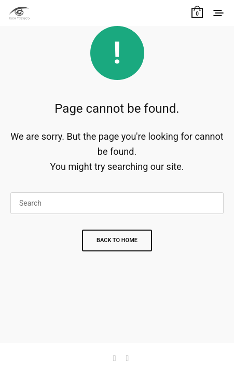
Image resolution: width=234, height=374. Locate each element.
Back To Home (117, 240)
